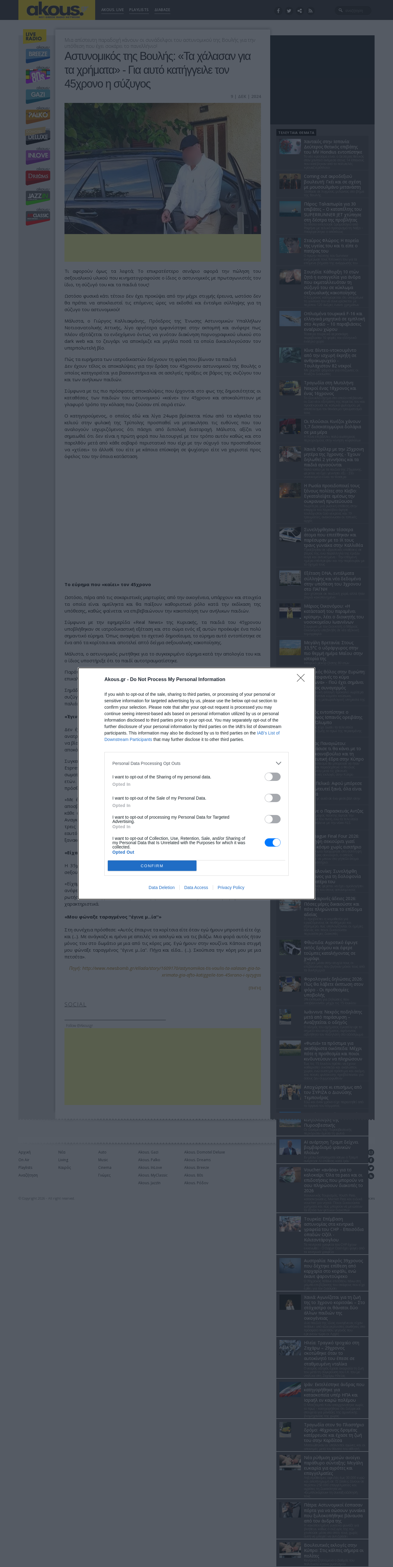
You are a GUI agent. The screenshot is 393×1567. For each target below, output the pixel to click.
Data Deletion (162, 887)
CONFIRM (152, 866)
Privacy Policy (231, 887)
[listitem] (196, 763)
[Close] (303, 680)
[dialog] (196, 783)
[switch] (273, 777)
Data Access (196, 887)
